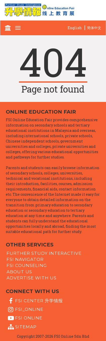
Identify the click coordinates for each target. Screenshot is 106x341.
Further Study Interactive (44, 253)
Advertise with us (32, 277)
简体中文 (94, 27)
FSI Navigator (25, 259)
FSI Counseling (27, 265)
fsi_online (25, 309)
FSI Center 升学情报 (35, 301)
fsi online (24, 318)
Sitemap (22, 327)
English (75, 27)
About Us (19, 271)
